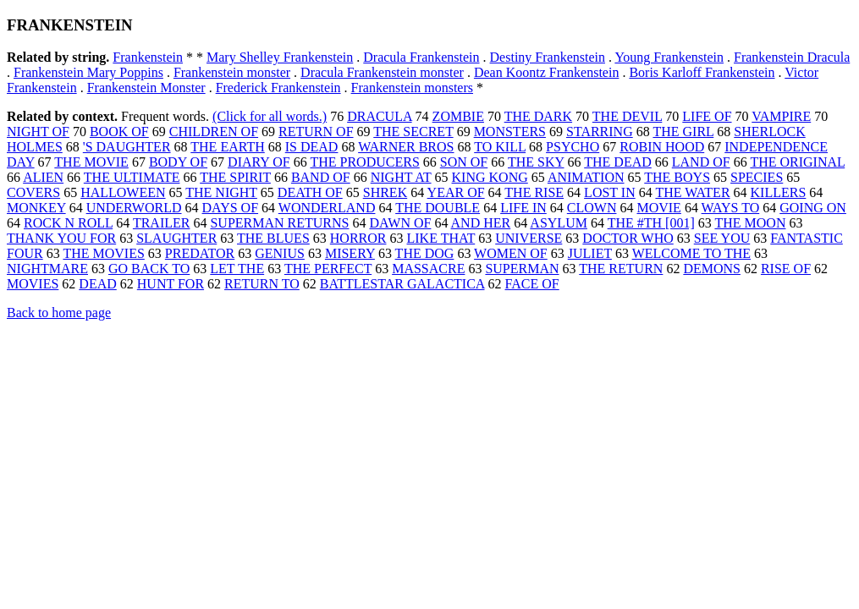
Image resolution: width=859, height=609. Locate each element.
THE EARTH (227, 147)
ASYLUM (558, 223)
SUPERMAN (522, 268)
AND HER (481, 223)
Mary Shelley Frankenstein (279, 57)
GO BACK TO (149, 268)
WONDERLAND (327, 207)
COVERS (33, 192)
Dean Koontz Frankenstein (546, 72)
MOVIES (32, 284)
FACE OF (532, 284)
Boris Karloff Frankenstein (701, 72)
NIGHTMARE (47, 268)
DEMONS (712, 268)
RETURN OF (315, 131)
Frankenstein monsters (412, 87)
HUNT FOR (170, 284)
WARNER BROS (406, 147)
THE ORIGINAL (797, 162)
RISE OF (786, 268)
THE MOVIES (103, 253)
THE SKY (536, 162)
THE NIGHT (221, 192)
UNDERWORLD (134, 207)
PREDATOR (199, 253)
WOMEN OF (511, 253)
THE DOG (424, 253)
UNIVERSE (528, 238)
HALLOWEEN (122, 192)
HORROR (358, 238)
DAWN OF (400, 223)
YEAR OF (456, 192)
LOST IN (610, 192)
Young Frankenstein (669, 57)
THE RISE (534, 192)
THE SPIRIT (235, 177)
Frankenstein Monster (146, 87)
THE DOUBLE (437, 207)
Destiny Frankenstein (547, 57)
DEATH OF (310, 192)
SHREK (385, 192)
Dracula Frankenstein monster (382, 72)
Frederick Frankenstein (278, 87)
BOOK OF (119, 131)
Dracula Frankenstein (421, 57)
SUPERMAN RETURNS (279, 223)
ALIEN (43, 177)
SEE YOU (722, 238)
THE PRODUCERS (364, 162)
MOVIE (658, 207)
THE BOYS (677, 177)
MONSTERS (510, 131)
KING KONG (490, 177)
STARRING (599, 131)
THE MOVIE (91, 162)
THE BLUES (273, 238)
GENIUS (280, 253)
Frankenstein (148, 57)
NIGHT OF (38, 131)
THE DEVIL (627, 116)
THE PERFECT (328, 268)
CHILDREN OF (213, 131)
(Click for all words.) (269, 116)
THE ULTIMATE (132, 177)
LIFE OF (706, 116)
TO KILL (500, 147)
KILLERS (779, 192)
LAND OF (701, 162)
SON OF (463, 162)
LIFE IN (523, 207)
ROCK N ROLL (68, 223)
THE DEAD (618, 162)
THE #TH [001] (651, 223)
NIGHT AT (401, 177)
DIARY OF (259, 162)
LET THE (237, 268)
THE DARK (538, 116)
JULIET (590, 253)
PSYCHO (572, 147)
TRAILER (161, 223)
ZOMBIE (458, 116)
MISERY (350, 253)
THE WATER (692, 192)
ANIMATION (586, 177)
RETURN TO (262, 284)
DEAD (97, 284)
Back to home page (59, 312)
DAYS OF (230, 207)
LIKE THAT (440, 238)
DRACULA (379, 116)
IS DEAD (312, 147)
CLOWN (592, 207)
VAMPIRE (781, 116)
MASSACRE (428, 268)
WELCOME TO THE (691, 253)
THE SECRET (413, 131)
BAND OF (320, 177)
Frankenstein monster (231, 72)
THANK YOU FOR (61, 238)
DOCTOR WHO (627, 238)
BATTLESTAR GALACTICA (402, 284)
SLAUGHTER (176, 238)
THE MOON (749, 223)
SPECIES (756, 177)
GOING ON (812, 207)
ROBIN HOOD (661, 147)
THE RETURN (621, 268)
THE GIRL (683, 131)
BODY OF (178, 162)
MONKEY (36, 207)
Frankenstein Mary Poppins (88, 72)
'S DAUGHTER (127, 147)
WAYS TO (731, 207)
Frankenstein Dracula (792, 57)
